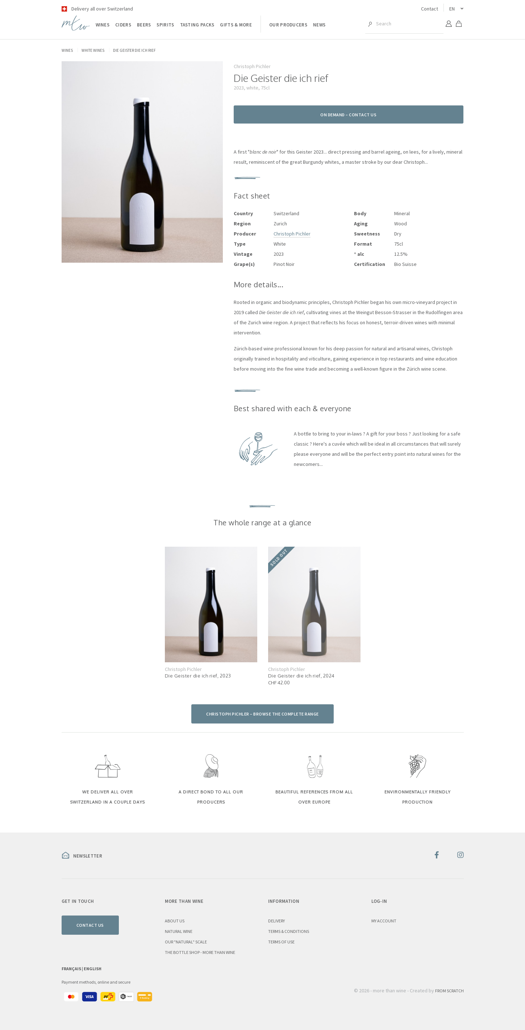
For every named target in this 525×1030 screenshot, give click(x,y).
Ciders (123, 25)
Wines (103, 25)
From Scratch (449, 990)
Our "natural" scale (186, 941)
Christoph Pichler (292, 233)
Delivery (276, 920)
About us (174, 920)
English (92, 968)
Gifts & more (236, 25)
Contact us (90, 925)
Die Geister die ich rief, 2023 (198, 676)
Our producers (288, 25)
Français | (73, 968)
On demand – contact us (348, 114)
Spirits (165, 25)
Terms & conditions (288, 931)
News (319, 25)
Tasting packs (197, 25)
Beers (144, 25)
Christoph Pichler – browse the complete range (262, 714)
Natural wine (178, 931)
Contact (429, 8)
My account (383, 920)
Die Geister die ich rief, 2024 (301, 676)
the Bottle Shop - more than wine (200, 952)
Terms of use (281, 941)
